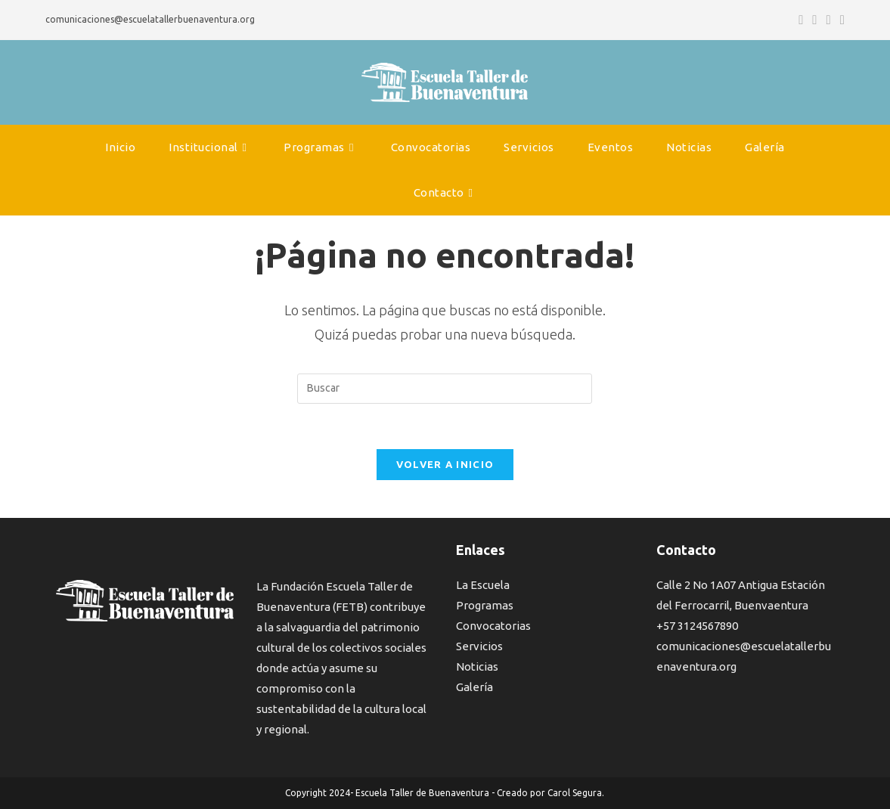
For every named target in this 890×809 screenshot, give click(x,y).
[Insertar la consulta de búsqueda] (444, 389)
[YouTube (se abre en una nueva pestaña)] (829, 19)
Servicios (479, 646)
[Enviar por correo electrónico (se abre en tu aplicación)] (840, 19)
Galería (474, 686)
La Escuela (483, 584)
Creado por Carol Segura (549, 793)
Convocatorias (493, 625)
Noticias (477, 666)
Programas (484, 605)
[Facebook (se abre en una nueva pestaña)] (801, 19)
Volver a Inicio (445, 464)
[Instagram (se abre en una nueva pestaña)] (814, 19)
